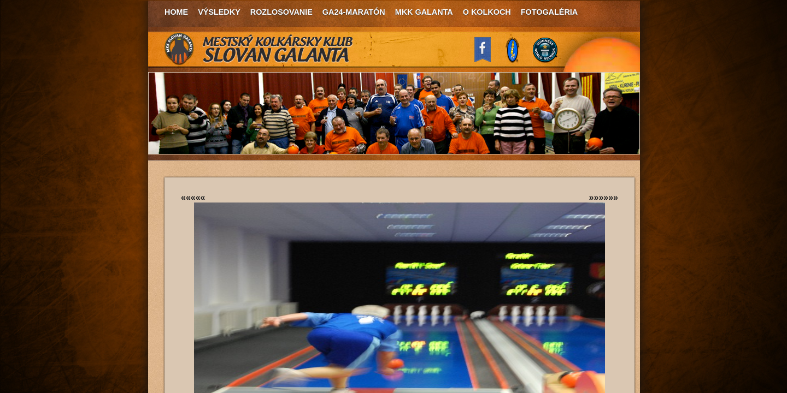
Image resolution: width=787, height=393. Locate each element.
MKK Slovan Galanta (259, 49)
